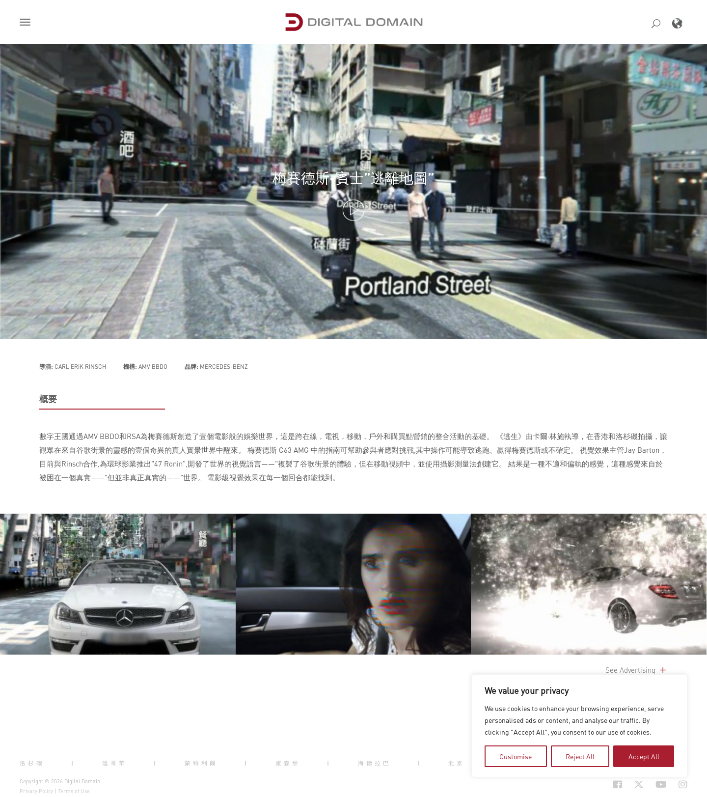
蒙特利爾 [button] (201, 763)
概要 (48, 398)
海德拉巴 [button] (374, 763)
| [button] (73, 763)
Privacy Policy (36, 791)
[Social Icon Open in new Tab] (617, 784)
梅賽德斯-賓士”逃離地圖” (353, 178)
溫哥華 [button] (114, 763)
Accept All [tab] (643, 756)
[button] (27, 23)
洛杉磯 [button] (32, 763)
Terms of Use (74, 791)
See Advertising (636, 670)
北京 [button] (456, 763)
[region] (579, 725)
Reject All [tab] (580, 756)
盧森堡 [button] (287, 763)
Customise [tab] (515, 756)
